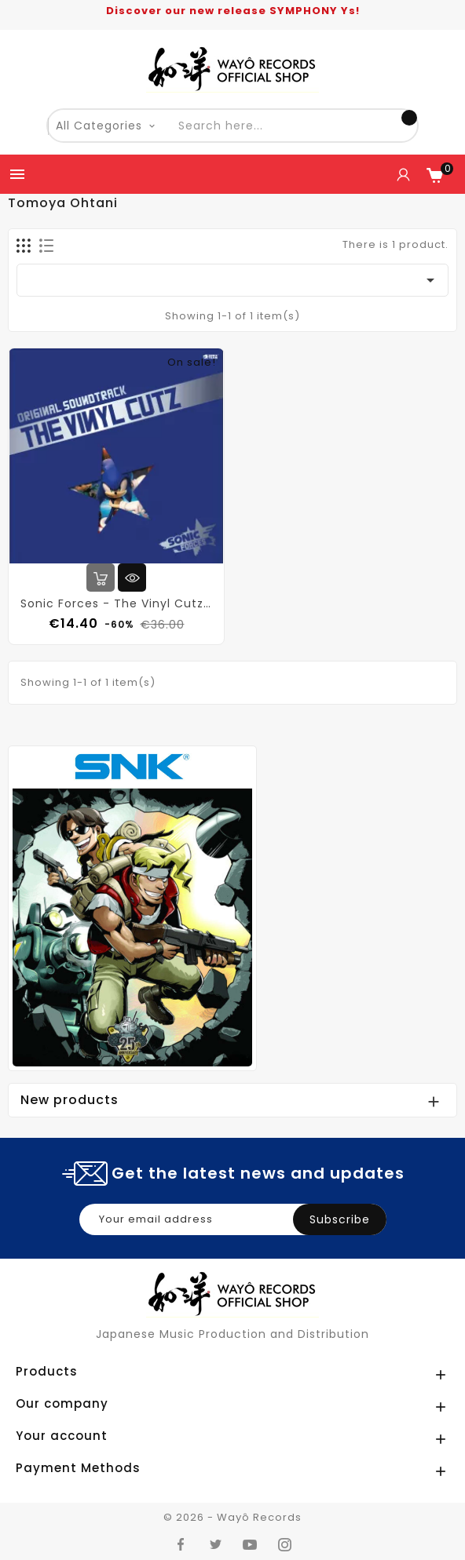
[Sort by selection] (232, 280)
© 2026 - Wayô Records (232, 1517)
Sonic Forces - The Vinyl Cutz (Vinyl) (116, 603)
